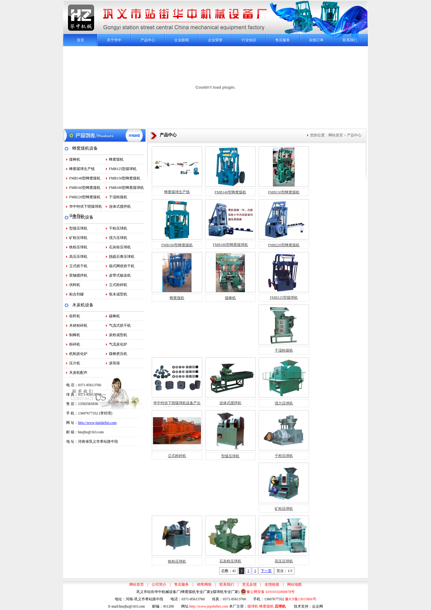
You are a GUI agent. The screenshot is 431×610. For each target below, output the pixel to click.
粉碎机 (74, 344)
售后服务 (282, 40)
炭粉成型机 (118, 335)
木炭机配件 (78, 372)
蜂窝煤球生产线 (82, 169)
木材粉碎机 (78, 325)
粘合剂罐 (76, 294)
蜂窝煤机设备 (85, 148)
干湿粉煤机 (118, 197)
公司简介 (159, 584)
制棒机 (74, 335)
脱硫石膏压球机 (121, 256)
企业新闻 (181, 40)
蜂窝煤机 (116, 159)
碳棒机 (114, 316)
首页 (80, 40)
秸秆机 (74, 316)
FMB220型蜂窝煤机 (84, 197)
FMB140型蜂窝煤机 (84, 178)
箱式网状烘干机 (121, 266)
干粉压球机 (118, 228)
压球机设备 (82, 217)
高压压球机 (78, 256)
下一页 (266, 571)
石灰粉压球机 (120, 247)
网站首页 (335, 135)
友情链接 (272, 584)
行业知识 (249, 40)
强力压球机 (118, 238)
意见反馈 (249, 584)
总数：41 (228, 571)
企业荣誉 (215, 40)
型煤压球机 (78, 228)
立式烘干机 (78, 266)
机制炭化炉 (78, 354)
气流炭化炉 (118, 344)
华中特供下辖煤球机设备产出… (85, 207)
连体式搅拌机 (120, 206)
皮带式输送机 (120, 275)
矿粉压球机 (78, 238)
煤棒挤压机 (118, 354)
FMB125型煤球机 (123, 169)
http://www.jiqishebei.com (97, 423)
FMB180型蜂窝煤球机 (126, 188)
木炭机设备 (82, 305)
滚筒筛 (114, 363)
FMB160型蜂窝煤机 (84, 188)
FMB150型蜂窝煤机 (124, 178)
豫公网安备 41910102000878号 (267, 592)
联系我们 (350, 40)
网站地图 (294, 584)
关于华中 (114, 40)
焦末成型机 (118, 294)
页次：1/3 (284, 571)
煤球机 (252, 606)
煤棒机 (74, 159)
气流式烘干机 (120, 325)
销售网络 (204, 584)
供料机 (74, 285)
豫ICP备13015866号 (300, 599)
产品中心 (148, 40)
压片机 (74, 363)
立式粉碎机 (118, 285)
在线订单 (316, 40)
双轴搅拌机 (78, 275)
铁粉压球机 (78, 247)
